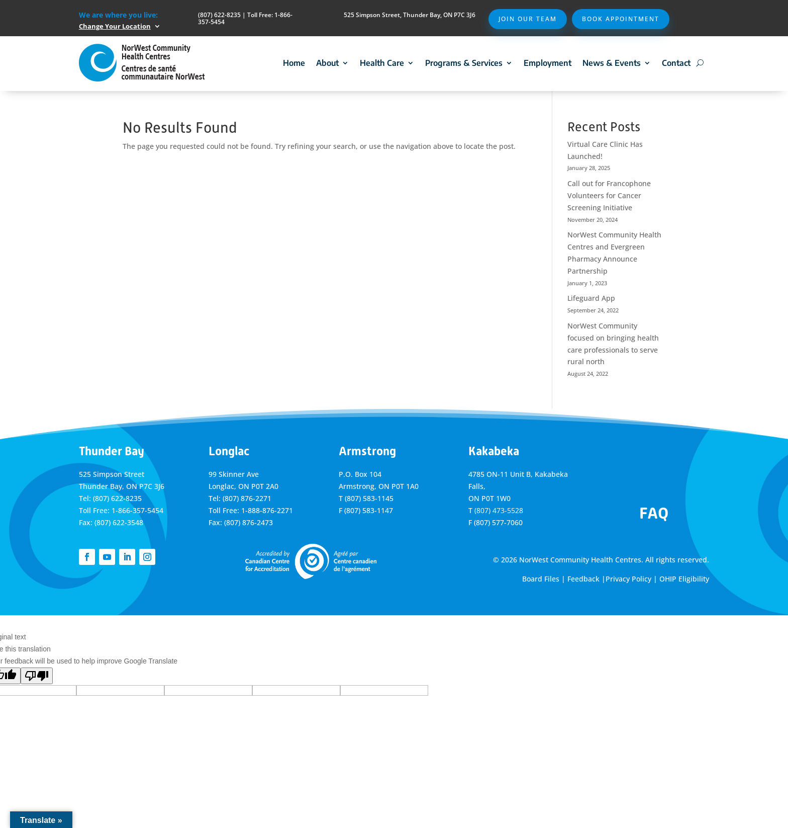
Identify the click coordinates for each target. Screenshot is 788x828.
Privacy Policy (628, 579)
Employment (547, 63)
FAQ (653, 513)
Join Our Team (528, 19)
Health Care (382, 63)
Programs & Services (464, 63)
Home (294, 63)
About (327, 63)
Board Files (540, 579)
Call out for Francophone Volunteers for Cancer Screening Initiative (609, 195)
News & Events (611, 63)
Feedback (583, 579)
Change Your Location (115, 26)
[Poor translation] (37, 676)
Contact (676, 63)
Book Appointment (620, 19)
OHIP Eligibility (684, 579)
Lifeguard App (591, 298)
